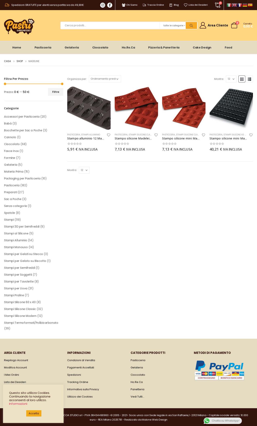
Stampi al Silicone (16, 233)
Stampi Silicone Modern (20, 316)
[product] (89, 108)
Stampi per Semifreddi (19, 268)
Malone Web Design (154, 420)
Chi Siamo (129, 5)
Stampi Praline (14, 295)
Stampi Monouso (16, 247)
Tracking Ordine (77, 382)
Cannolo (10, 137)
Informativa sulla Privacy (83, 389)
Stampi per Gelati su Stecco (23, 254)
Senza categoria (15, 206)
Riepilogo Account (16, 360)
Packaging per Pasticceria (22, 178)
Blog (174, 5)
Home (16, 47)
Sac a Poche (12, 199)
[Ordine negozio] (105, 79)
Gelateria (72, 47)
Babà (8, 123)
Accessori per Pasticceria (22, 117)
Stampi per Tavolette (19, 281)
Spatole (9, 213)
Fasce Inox (11, 151)
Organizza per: (77, 79)
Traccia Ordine (153, 5)
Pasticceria (43, 47)
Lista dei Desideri (196, 5)
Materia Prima (13, 172)
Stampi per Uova (15, 288)
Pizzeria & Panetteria (163, 47)
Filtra (55, 92)
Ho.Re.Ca (128, 47)
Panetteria (137, 389)
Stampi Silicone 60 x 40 (236, 134)
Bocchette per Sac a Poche (23, 130)
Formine (9, 158)
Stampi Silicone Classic (142, 134)
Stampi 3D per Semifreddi (21, 227)
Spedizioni (74, 375)
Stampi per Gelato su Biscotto (25, 261)
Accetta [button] (34, 413)
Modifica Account (15, 367)
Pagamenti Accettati (80, 367)
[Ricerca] (191, 25)
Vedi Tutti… (137, 397)
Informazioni (18, 404)
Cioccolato (100, 47)
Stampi (9, 220)
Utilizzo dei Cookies (80, 397)
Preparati (10, 192)
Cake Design (202, 47)
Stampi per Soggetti (18, 275)
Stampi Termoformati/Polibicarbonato (31, 323)
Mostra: (219, 79)
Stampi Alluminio (90, 134)
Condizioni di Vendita (81, 360)
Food (228, 47)
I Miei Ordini (11, 375)
